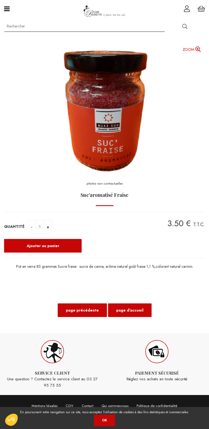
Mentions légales (44, 405)
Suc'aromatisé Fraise (104, 195)
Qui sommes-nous (115, 405)
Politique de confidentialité (157, 405)
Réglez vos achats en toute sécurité (156, 361)
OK (104, 420)
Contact (87, 405)
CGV (69, 405)
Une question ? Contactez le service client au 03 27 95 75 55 (52, 364)
